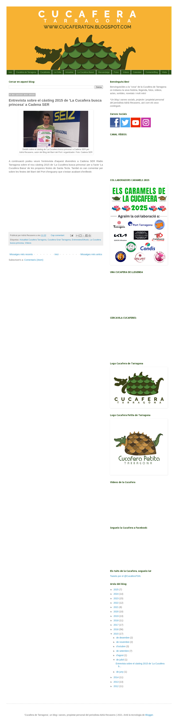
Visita (164, 72)
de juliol (120, 659)
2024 (116, 594)
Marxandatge (104, 72)
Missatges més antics (91, 254)
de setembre (122, 651)
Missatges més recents (21, 254)
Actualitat (69, 72)
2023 (116, 598)
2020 (116, 611)
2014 (116, 677)
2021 (116, 607)
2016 (116, 629)
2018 (116, 620)
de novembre (123, 642)
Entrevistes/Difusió (80, 240)
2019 (116, 616)
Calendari (137, 72)
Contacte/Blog (152, 72)
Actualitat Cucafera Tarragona (33, 240)
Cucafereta (45, 72)
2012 (116, 686)
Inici (10, 72)
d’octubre (121, 646)
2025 (116, 589)
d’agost (120, 655)
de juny (120, 672)
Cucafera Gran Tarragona (59, 240)
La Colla (57, 72)
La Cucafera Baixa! (86, 72)
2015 (116, 633)
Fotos (116, 72)
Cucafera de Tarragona (26, 72)
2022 (116, 603)
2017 (116, 625)
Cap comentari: (58, 235)
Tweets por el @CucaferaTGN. (125, 576)
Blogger (149, 715)
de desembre (123, 637)
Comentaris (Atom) (33, 260)
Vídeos (126, 72)
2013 (116, 682)
